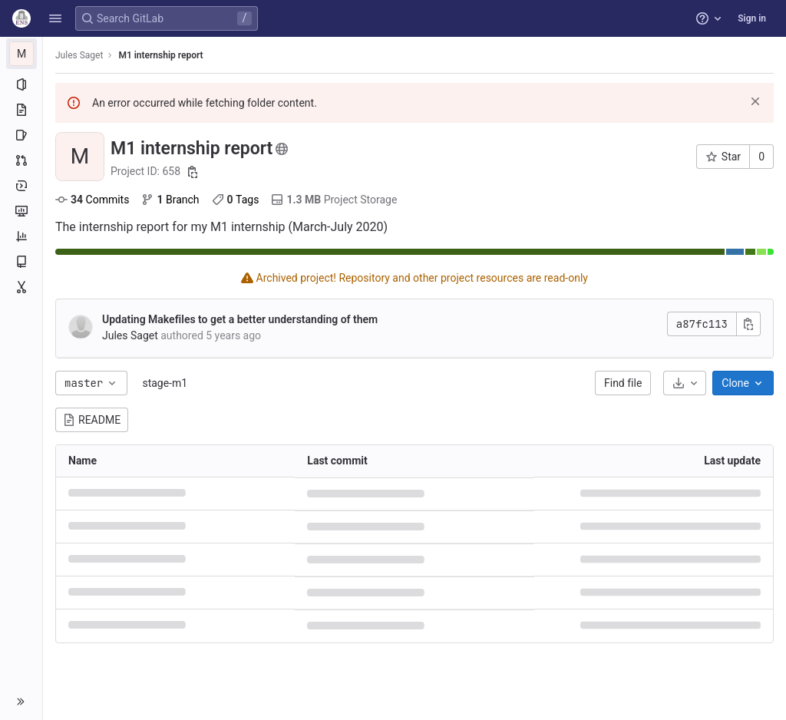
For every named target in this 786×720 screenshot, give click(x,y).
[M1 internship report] (21, 53)
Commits (92, 199)
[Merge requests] (21, 160)
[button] (55, 18)
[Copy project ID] (192, 172)
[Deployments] (21, 185)
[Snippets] (21, 287)
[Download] (684, 383)
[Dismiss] (755, 101)
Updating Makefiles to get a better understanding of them (240, 319)
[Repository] (21, 109)
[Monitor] (21, 211)
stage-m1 (164, 383)
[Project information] (21, 84)
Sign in (752, 18)
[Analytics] (21, 236)
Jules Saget (79, 55)
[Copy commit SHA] (748, 324)
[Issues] (21, 135)
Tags (235, 199)
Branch (170, 199)
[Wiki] (21, 261)
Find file (623, 383)
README (92, 420)
